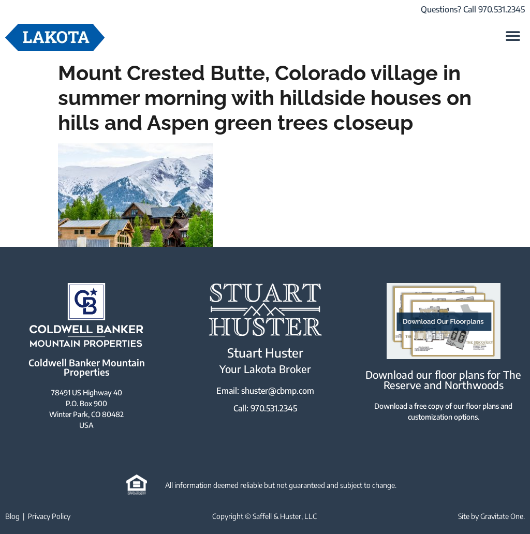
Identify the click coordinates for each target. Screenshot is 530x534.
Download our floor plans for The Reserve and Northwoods (443, 379)
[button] (513, 35)
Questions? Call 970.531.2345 (473, 9)
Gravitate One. (502, 516)
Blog (12, 516)
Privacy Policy (48, 516)
